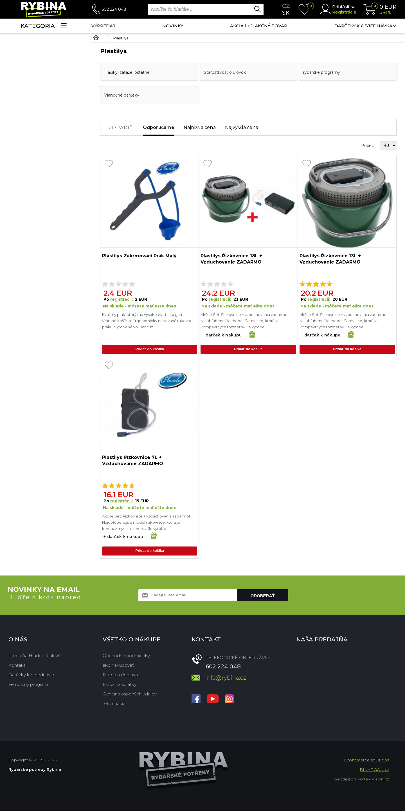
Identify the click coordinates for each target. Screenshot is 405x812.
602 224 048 (114, 9)
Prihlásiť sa (344, 6)
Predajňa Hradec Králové (34, 656)
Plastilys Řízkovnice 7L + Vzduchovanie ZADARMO (132, 461)
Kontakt (16, 666)
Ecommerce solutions (366, 761)
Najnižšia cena (200, 127)
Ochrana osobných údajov (130, 695)
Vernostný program (28, 685)
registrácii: (121, 299)
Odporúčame (158, 127)
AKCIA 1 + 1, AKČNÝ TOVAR (258, 25)
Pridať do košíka (149, 349)
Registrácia (344, 12)
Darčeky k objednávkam (365, 25)
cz (286, 6)
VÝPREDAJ (103, 25)
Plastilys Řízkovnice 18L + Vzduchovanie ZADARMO (231, 259)
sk (285, 12)
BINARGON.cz (374, 770)
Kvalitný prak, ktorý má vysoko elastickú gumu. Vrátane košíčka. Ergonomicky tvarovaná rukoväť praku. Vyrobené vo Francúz (146, 320)
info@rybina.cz (225, 678)
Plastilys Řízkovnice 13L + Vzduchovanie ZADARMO (330, 259)
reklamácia (114, 704)
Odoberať (263, 596)
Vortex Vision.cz (373, 780)
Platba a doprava (120, 676)
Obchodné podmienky (126, 656)
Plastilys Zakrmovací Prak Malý (139, 255)
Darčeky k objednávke (32, 676)
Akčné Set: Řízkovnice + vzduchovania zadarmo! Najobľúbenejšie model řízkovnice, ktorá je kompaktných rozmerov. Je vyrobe (244, 320)
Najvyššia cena (241, 127)
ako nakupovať (118, 666)
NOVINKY (172, 25)
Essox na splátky (119, 685)
